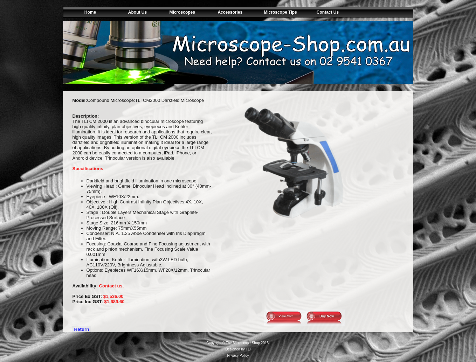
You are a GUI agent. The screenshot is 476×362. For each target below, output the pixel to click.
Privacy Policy (238, 355)
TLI (248, 349)
